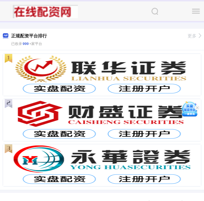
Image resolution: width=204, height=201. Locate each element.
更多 (194, 36)
